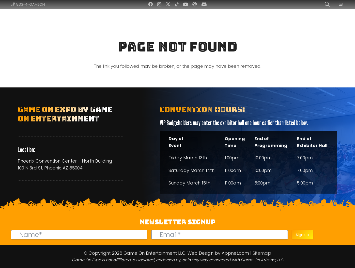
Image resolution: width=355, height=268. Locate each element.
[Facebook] (150, 4)
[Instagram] (159, 4)
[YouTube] (185, 4)
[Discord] (204, 4)
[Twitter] (168, 4)
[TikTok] (177, 4)
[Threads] (194, 4)
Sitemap (262, 253)
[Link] (341, 4)
